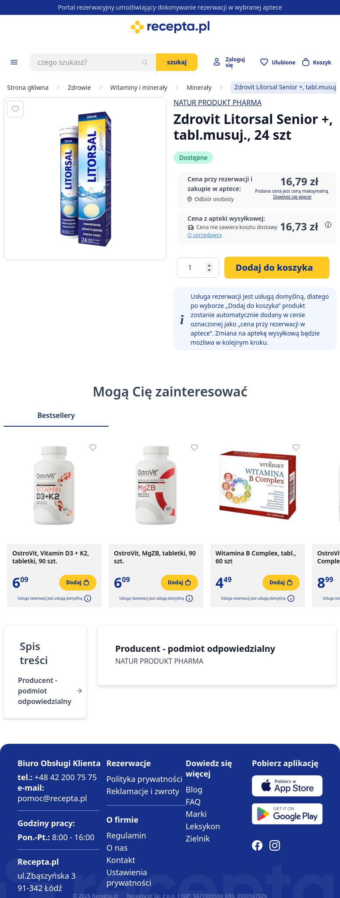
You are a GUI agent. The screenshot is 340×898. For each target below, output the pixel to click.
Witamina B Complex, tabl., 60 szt (256, 557)
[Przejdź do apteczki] (277, 62)
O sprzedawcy (205, 235)
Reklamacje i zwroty (142, 791)
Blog (194, 789)
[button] (86, 598)
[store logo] (170, 27)
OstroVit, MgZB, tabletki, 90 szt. (155, 557)
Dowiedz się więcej (292, 197)
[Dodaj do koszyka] (276, 268)
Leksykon (203, 826)
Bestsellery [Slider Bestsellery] (56, 415)
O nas (117, 847)
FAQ (193, 801)
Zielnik (198, 838)
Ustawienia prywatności (128, 877)
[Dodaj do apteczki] (15, 109)
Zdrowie (79, 88)
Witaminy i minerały (138, 88)
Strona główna (28, 88)
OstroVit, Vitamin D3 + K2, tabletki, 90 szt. (50, 557)
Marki (196, 814)
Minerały (199, 88)
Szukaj (177, 62)
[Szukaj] (144, 62)
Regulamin (126, 835)
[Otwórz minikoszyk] (316, 62)
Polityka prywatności (144, 779)
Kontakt (120, 860)
